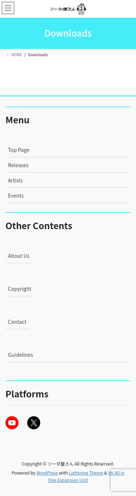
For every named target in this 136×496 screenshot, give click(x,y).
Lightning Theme (86, 473)
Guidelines (20, 354)
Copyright (19, 288)
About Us (18, 255)
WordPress (47, 473)
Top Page (18, 149)
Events (16, 195)
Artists (15, 180)
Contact (17, 321)
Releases (18, 165)
